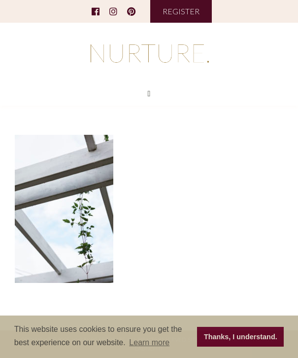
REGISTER (181, 11)
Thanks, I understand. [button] (240, 337)
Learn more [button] (149, 342)
